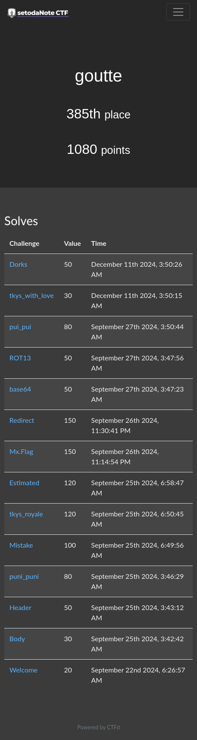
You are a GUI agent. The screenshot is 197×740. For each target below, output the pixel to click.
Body (17, 638)
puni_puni (24, 576)
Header (20, 607)
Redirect (21, 420)
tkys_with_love (31, 295)
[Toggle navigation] (178, 12)
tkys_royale (26, 514)
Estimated (24, 482)
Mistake (21, 545)
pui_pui (20, 326)
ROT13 (20, 358)
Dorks (18, 264)
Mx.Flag (21, 451)
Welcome (23, 670)
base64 (20, 389)
